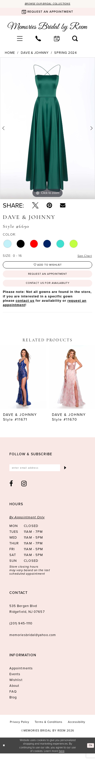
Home (10, 53)
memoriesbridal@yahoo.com (32, 640)
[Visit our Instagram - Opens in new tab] (24, 489)
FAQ (13, 696)
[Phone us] (38, 39)
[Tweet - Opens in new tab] (35, 206)
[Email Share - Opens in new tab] (62, 205)
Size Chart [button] (83, 256)
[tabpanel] (47, 128)
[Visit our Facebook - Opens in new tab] (11, 489)
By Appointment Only (27, 522)
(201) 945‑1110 (20, 628)
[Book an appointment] (47, 12)
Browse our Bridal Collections (47, 4)
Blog (13, 702)
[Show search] (75, 39)
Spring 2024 (65, 53)
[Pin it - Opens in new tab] (49, 206)
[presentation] (23, 381)
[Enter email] (38, 472)
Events (14, 679)
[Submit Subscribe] (64, 472)
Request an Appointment (47, 276)
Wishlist (16, 685)
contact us (25, 305)
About (14, 691)
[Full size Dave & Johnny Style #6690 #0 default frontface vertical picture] (47, 128)
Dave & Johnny (35, 53)
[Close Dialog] (4, 751)
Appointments (21, 673)
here (61, 756)
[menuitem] (20, 39)
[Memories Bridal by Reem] (48, 27)
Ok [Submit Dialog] (90, 751)
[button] (20, 39)
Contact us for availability (47, 287)
